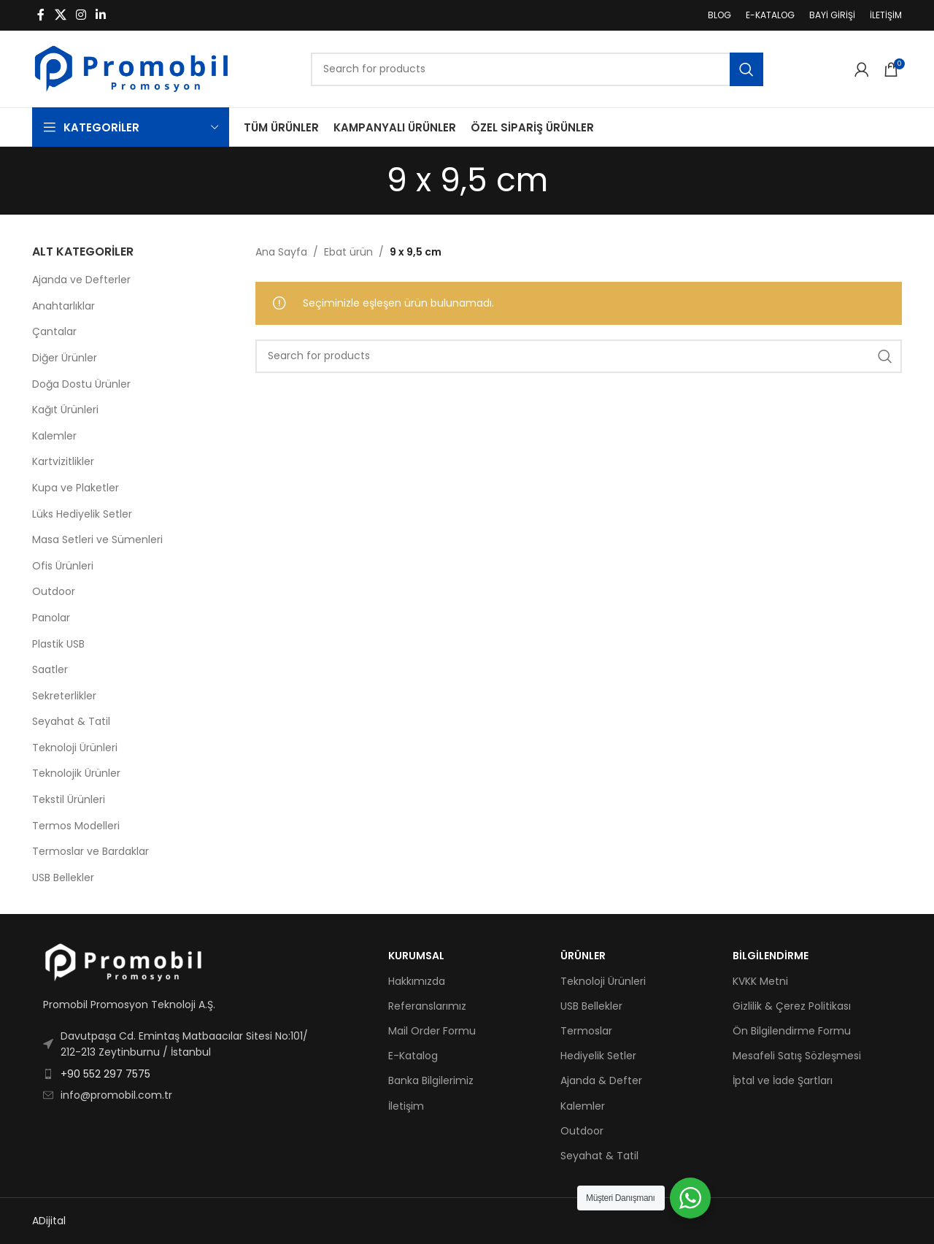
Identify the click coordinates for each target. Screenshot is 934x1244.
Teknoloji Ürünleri (74, 747)
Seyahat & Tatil (71, 721)
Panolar (51, 617)
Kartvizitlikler (63, 461)
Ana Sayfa (281, 252)
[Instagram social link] (80, 15)
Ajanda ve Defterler (81, 279)
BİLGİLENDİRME (770, 955)
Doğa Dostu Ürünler (81, 384)
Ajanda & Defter (601, 1080)
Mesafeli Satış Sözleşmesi (797, 1055)
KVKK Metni (760, 981)
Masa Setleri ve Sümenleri (97, 539)
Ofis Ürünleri (62, 565)
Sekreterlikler (64, 695)
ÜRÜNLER (583, 955)
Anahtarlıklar (63, 306)
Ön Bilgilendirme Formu (792, 1031)
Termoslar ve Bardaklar (90, 851)
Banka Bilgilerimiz (431, 1080)
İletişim (406, 1106)
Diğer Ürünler (64, 357)
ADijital (49, 1220)
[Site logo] (131, 68)
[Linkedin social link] (101, 15)
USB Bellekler (63, 877)
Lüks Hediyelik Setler (82, 514)
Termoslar (586, 1031)
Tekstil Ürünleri (68, 799)
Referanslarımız (427, 1006)
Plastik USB (58, 644)
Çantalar (54, 331)
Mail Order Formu (432, 1031)
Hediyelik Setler (598, 1055)
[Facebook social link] (41, 15)
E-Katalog (413, 1055)
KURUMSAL (416, 955)
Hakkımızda (416, 981)
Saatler (50, 669)
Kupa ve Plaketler (75, 487)
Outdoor (53, 591)
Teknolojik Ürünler (76, 773)
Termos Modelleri (76, 825)
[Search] (537, 69)
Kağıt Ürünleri (65, 409)
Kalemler (54, 436)
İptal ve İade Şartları (783, 1080)
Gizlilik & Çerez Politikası (792, 1006)
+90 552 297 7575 (105, 1074)
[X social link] (60, 15)
